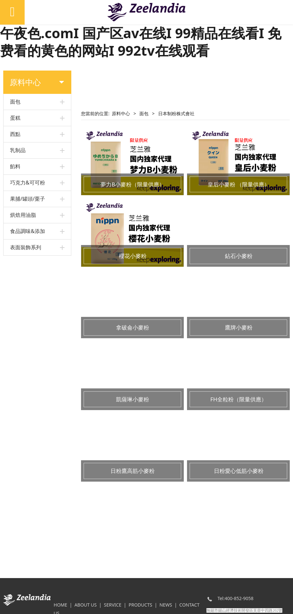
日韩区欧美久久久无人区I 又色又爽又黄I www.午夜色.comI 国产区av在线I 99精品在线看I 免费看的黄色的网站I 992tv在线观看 (143, 33)
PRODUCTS (140, 605)
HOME (60, 605)
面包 (143, 113)
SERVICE (112, 605)
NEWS (165, 605)
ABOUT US (86, 605)
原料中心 (121, 113)
